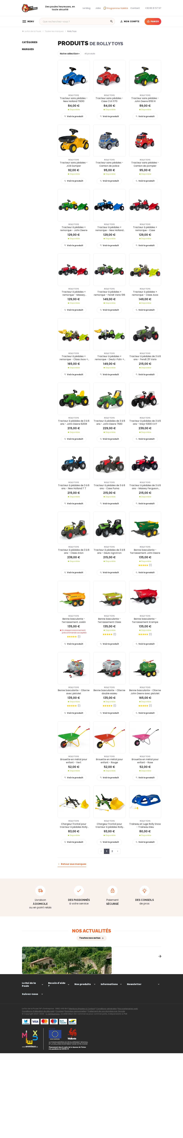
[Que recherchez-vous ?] (77, 21)
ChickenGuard (29, 177)
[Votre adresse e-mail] (144, 1024)
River (24, 137)
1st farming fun (29, 128)
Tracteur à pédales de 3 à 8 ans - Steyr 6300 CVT (145, 422)
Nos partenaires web (128, 1094)
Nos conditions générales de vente (110, 1034)
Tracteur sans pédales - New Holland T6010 (74, 100)
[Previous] (21, 968)
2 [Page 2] (112, 851)
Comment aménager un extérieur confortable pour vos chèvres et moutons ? (42, 980)
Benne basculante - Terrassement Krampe (145, 620)
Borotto (25, 164)
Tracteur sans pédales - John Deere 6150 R (145, 100)
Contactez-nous (109, 1080)
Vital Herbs (27, 146)
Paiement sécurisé (110, 1040)
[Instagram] (37, 1047)
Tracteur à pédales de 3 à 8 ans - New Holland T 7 (73, 487)
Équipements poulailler (33, 57)
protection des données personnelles (140, 1041)
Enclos (25, 53)
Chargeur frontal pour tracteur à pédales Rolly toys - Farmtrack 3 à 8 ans (73, 825)
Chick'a (25, 159)
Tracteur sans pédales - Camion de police (109, 164)
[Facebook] (24, 1047)
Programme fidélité (115, 8)
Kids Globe (27, 124)
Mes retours (54, 1040)
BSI (23, 133)
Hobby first (27, 186)
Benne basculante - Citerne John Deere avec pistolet (145, 692)
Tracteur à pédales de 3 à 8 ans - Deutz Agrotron (109, 551)
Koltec (25, 115)
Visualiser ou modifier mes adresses (59, 1046)
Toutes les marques (54, 31)
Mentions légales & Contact (82, 1094)
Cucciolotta (28, 111)
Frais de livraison (109, 1044)
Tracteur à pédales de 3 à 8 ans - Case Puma (109, 487)
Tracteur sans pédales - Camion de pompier (145, 164)
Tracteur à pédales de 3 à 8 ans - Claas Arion (73, 551)
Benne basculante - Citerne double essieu (109, 692)
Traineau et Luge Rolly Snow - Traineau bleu (145, 825)
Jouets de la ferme (31, 79)
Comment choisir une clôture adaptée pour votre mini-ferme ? (137, 980)
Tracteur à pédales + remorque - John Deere (73, 229)
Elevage (26, 62)
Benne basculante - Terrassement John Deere (145, 551)
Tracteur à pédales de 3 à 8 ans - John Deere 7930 (109, 422)
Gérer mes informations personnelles (54, 1054)
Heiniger (26, 119)
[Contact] (135, 8)
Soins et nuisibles (30, 70)
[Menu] (28, 21)
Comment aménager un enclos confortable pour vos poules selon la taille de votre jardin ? (91, 980)
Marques (28, 100)
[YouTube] (31, 1047)
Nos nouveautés (109, 1075)
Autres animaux (30, 75)
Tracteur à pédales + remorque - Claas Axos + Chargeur (74, 358)
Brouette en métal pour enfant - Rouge (109, 761)
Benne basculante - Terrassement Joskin (74, 620)
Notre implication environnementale (110, 1055)
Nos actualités (91, 930)
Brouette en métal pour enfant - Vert (73, 761)
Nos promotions (109, 1071)
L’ (41, 988)
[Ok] (157, 1024)
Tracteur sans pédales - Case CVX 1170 (109, 100)
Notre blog (27, 84)
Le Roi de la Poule (31, 31)
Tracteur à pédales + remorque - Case (145, 229)
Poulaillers (27, 48)
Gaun (24, 155)
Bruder (25, 173)
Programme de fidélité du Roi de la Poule (110, 1063)
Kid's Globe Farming (32, 106)
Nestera (26, 190)
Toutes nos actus (89, 937)
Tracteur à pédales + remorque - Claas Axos (145, 293)
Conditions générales (106, 1094)
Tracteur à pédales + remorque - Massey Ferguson (74, 293)
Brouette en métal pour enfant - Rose (145, 761)
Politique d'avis (108, 1049)
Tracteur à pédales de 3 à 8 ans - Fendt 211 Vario (145, 358)
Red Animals (28, 142)
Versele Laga (28, 182)
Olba (24, 195)
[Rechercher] (111, 21)
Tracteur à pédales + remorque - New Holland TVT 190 (109, 229)
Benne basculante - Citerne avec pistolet (74, 692)
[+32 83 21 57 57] (153, 8)
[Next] (161, 968)
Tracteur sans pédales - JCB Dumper (74, 164)
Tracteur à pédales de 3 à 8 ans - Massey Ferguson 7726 (145, 487)
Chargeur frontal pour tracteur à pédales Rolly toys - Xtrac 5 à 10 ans (109, 825)
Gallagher (27, 168)
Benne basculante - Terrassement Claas (109, 620)
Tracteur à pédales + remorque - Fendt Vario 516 (109, 293)
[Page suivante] (117, 851)
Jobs (24, 88)
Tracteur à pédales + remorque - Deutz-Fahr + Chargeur (109, 358)
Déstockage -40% (31, 92)
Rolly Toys (27, 151)
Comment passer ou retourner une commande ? (58, 1025)
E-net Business (53, 1099)
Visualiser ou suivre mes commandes (57, 1034)
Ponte (25, 66)
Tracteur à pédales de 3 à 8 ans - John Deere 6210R (73, 422)
